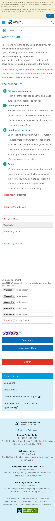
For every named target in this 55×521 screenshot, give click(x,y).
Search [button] (52, 22)
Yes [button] (50, 15)
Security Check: (16, 320)
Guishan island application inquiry (21, 397)
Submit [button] (27, 362)
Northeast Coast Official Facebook (21, 77)
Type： (11, 219)
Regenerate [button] (27, 340)
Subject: (12, 231)
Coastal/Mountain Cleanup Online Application (21, 405)
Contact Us (9, 383)
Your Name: (14, 195)
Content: (12, 243)
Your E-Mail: (14, 207)
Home (4, 30)
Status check (10, 390)
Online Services (15, 30)
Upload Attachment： (12, 280)
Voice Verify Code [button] (27, 348)
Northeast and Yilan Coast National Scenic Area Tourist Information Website (16, 22)
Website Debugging (29, 430)
